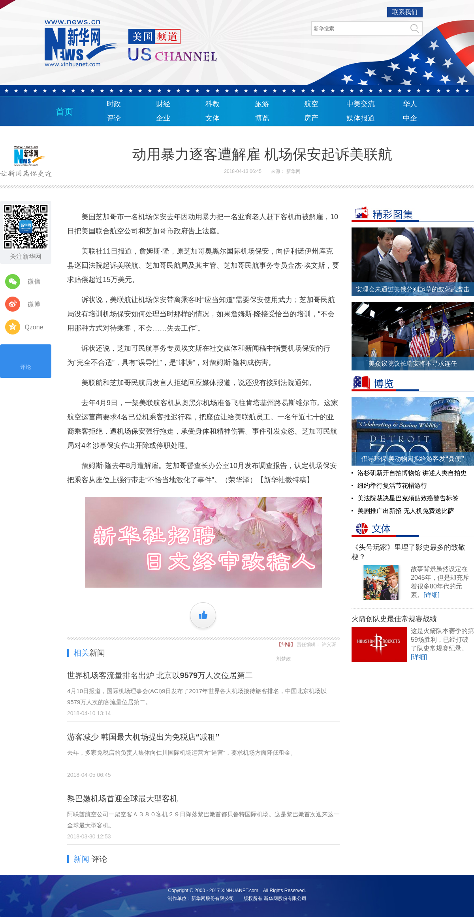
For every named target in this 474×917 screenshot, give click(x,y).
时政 (114, 104)
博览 (262, 118)
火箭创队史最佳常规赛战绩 (394, 619)
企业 (163, 118)
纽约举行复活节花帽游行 (392, 485)
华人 (410, 104)
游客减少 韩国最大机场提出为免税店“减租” (143, 737)
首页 (64, 112)
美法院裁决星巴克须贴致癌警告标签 (408, 498)
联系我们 (405, 12)
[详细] (431, 595)
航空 (311, 104)
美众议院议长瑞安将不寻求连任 (413, 363)
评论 (114, 118)
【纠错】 (286, 644)
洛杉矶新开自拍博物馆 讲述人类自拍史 (411, 473)
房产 (311, 118)
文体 (212, 118)
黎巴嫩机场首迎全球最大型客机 (122, 798)
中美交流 (360, 104)
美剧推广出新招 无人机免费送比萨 (405, 510)
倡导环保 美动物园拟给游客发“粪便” (412, 458)
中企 (410, 118)
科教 (212, 104)
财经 (163, 104)
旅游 (262, 104)
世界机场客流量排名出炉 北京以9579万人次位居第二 (160, 675)
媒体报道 (360, 118)
